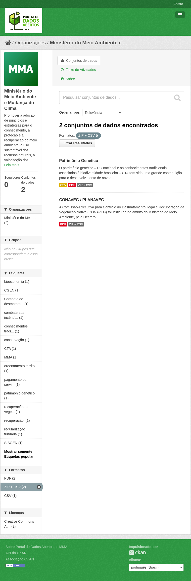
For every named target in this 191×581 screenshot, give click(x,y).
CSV (63, 185)
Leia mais (11, 165)
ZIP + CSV (85, 185)
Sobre (68, 79)
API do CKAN (16, 553)
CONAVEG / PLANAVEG (81, 200)
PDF (72, 185)
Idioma (134, 560)
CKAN (137, 552)
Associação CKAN (19, 559)
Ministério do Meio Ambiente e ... (88, 42)
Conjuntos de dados (79, 61)
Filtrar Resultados (77, 143)
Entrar (178, 4)
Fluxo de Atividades (78, 70)
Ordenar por (69, 112)
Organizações (30, 42)
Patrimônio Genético (78, 161)
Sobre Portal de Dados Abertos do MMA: (36, 547)
